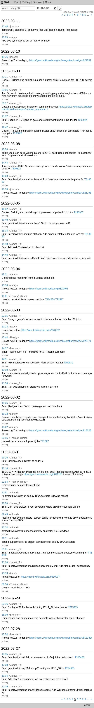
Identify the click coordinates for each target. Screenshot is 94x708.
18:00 (5, 614)
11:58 (5, 383)
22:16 (5, 604)
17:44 (5, 337)
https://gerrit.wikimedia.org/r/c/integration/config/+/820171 (60, 341)
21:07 (5, 116)
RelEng (26, 2)
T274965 (69, 668)
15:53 (5, 573)
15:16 (5, 285)
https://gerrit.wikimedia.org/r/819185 (43, 474)
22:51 (5, 492)
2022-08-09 (10, 71)
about (87, 705)
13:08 (5, 665)
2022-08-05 (10, 203)
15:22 (5, 427)
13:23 (5, 176)
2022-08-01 (10, 452)
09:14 (5, 584)
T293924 (82, 120)
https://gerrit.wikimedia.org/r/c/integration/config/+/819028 (60, 430)
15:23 (5, 414)
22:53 (5, 481)
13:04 (5, 675)
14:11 (5, 359)
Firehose (37, 2)
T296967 (78, 212)
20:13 (5, 326)
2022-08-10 (10, 51)
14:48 (5, 244)
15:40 (5, 220)
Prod (16, 2)
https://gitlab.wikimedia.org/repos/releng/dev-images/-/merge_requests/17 (47, 107)
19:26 (5, 403)
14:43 (5, 162)
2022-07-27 (10, 648)
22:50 (5, 503)
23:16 (5, 457)
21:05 (5, 315)
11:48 (5, 26)
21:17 (5, 103)
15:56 (5, 149)
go (60, 8)
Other (48, 2)
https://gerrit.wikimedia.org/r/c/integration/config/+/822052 (60, 60)
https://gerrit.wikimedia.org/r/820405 (48, 288)
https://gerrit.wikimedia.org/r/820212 (40, 330)
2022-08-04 (10, 269)
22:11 (5, 76)
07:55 (5, 438)
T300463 (79, 657)
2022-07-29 (10, 598)
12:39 (5, 686)
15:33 (5, 230)
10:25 (5, 37)
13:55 (5, 654)
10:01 (5, 296)
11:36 (5, 57)
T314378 (50, 299)
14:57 (5, 348)
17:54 (5, 634)
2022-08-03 (10, 310)
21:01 (5, 549)
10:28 (5, 189)
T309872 (16, 168)
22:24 (5, 527)
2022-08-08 (10, 144)
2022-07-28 (10, 629)
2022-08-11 (10, 21)
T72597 (59, 299)
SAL (5, 2)
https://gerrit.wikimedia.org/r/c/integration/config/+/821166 (60, 192)
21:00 (5, 562)
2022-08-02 (10, 397)
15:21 (5, 274)
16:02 (5, 209)
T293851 (17, 133)
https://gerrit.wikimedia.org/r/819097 (40, 576)
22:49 (5, 514)
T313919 (73, 607)
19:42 (5, 127)
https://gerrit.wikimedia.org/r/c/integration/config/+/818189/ (60, 637)
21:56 (5, 90)
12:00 (5, 370)
